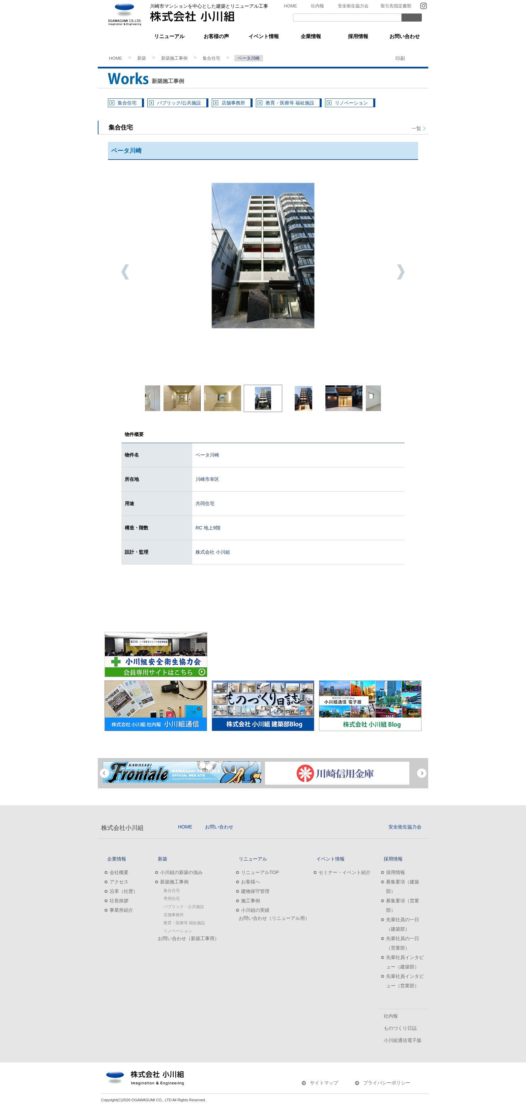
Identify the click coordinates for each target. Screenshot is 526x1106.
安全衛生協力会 (353, 5)
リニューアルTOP (260, 872)
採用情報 (358, 36)
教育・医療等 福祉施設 (290, 103)
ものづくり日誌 (400, 1028)
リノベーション (351, 103)
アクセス (119, 881)
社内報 (317, 5)
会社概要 (119, 872)
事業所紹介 (121, 910)
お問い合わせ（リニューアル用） (274, 918)
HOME (290, 5)
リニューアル (169, 36)
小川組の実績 (255, 910)
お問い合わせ (404, 36)
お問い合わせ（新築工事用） (188, 938)
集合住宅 (211, 58)
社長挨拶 (119, 900)
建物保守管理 (255, 891)
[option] (263, 255)
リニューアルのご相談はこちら (337, 591)
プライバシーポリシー (386, 1082)
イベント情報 (264, 36)
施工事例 (250, 900)
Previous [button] (125, 272)
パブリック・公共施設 (184, 906)
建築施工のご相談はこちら (188, 591)
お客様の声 (216, 36)
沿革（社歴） (124, 891)
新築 (122, 36)
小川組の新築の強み (181, 872)
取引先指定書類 (396, 5)
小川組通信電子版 (402, 1040)
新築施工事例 (174, 58)
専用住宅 (172, 898)
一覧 (416, 128)
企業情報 (311, 36)
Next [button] (401, 272)
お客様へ (250, 881)
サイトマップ (324, 1082)
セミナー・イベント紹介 (345, 872)
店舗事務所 (233, 103)
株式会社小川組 (122, 827)
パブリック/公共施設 (179, 103)
